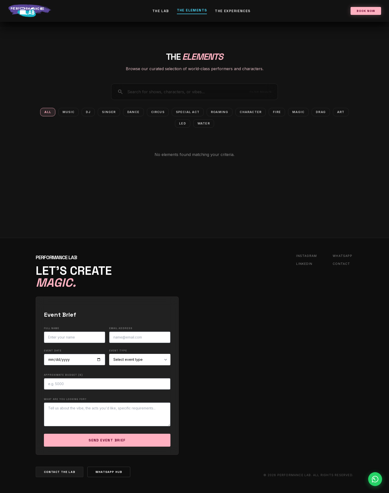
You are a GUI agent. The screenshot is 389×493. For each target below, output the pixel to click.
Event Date (53, 350)
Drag (321, 112)
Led (182, 123)
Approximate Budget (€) (63, 374)
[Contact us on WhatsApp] (375, 479)
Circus (157, 112)
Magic (298, 112)
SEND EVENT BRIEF (107, 440)
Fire (277, 112)
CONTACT (341, 264)
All (47, 112)
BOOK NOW (366, 11)
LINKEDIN (304, 264)
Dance (133, 112)
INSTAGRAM (306, 256)
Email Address (120, 328)
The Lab (160, 11)
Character (250, 112)
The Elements (192, 10)
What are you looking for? (65, 399)
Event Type (118, 350)
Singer (109, 112)
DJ (88, 112)
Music (68, 112)
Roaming (219, 112)
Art (341, 112)
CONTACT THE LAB (59, 472)
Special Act (187, 112)
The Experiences (232, 11)
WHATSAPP (342, 256)
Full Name (51, 328)
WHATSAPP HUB (109, 472)
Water (203, 123)
